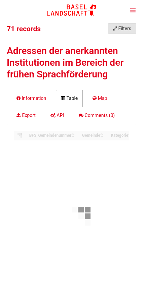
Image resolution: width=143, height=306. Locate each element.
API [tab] (57, 115)
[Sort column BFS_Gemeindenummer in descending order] (73, 136)
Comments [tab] (97, 115)
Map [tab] (100, 98)
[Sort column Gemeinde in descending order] (102, 136)
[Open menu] (133, 10)
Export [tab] (26, 115)
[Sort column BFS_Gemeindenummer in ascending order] (73, 133)
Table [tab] (69, 98)
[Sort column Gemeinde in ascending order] (102, 133)
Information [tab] (31, 98)
